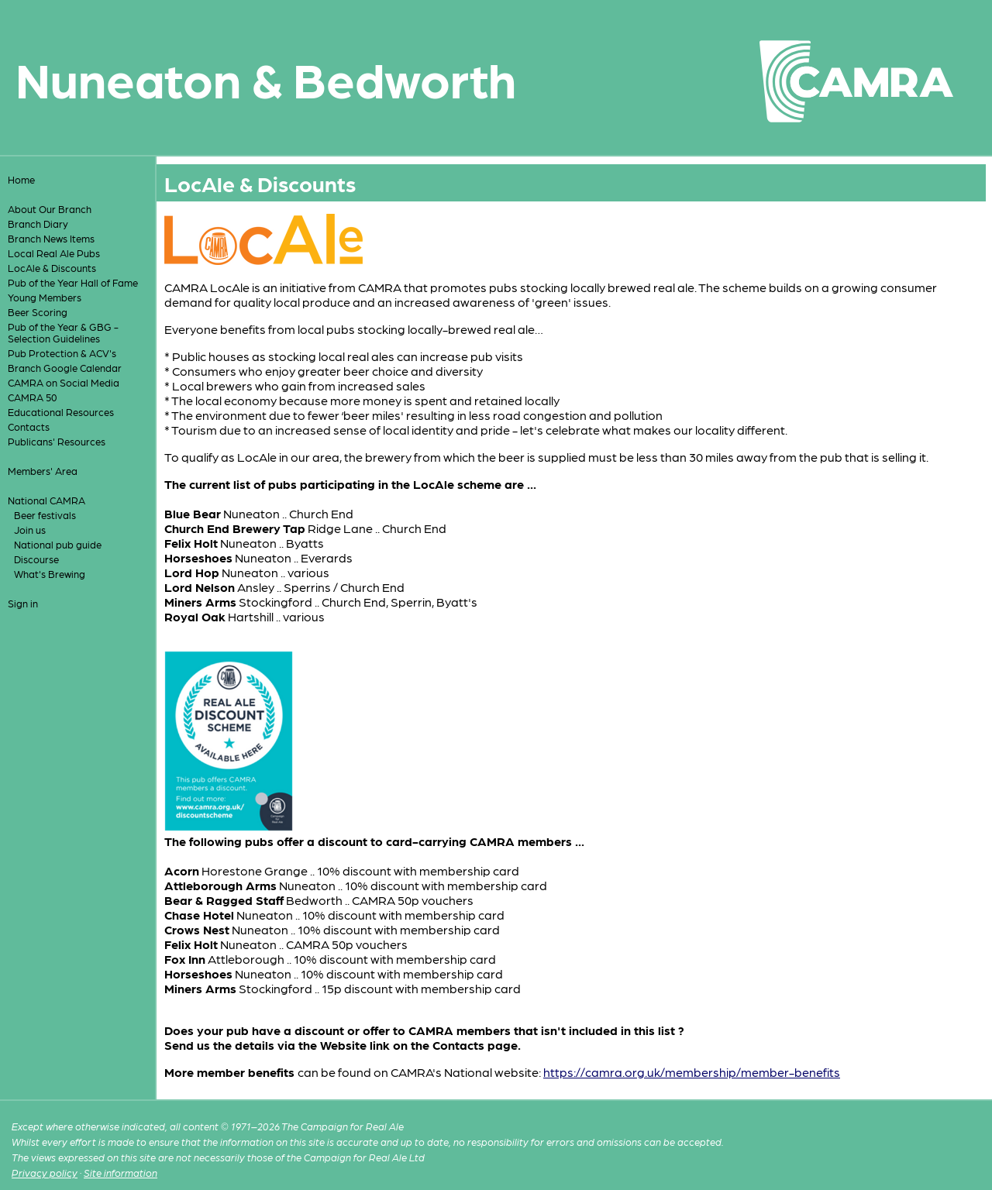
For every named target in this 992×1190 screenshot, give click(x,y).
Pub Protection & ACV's (62, 353)
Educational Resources (61, 412)
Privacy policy (45, 1172)
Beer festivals (45, 515)
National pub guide (58, 544)
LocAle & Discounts (52, 267)
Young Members (44, 297)
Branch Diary (38, 223)
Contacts (29, 426)
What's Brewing (49, 574)
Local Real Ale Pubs (54, 253)
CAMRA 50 (32, 397)
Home (21, 179)
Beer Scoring (37, 312)
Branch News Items (51, 238)
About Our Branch (49, 209)
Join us (30, 529)
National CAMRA (46, 500)
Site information (120, 1172)
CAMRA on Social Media (63, 382)
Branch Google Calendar (65, 367)
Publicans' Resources (56, 441)
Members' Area (43, 470)
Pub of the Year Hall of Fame (73, 282)
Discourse (36, 559)
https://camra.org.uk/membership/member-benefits (691, 1071)
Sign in (23, 603)
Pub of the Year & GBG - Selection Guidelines (63, 332)
